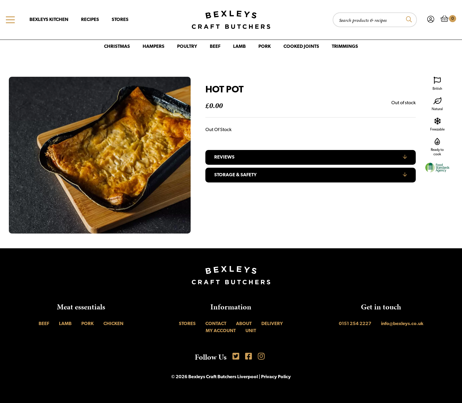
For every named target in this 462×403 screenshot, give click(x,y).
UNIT (250, 331)
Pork (264, 46)
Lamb (239, 46)
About (244, 324)
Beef (215, 46)
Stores (120, 19)
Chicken (113, 324)
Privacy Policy (276, 377)
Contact (215, 324)
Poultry (187, 46)
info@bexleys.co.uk (402, 324)
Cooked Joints (301, 46)
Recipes (90, 19)
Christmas (117, 46)
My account (221, 331)
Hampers (153, 46)
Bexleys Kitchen (48, 19)
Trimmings (345, 46)
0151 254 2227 (355, 324)
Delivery (272, 324)
